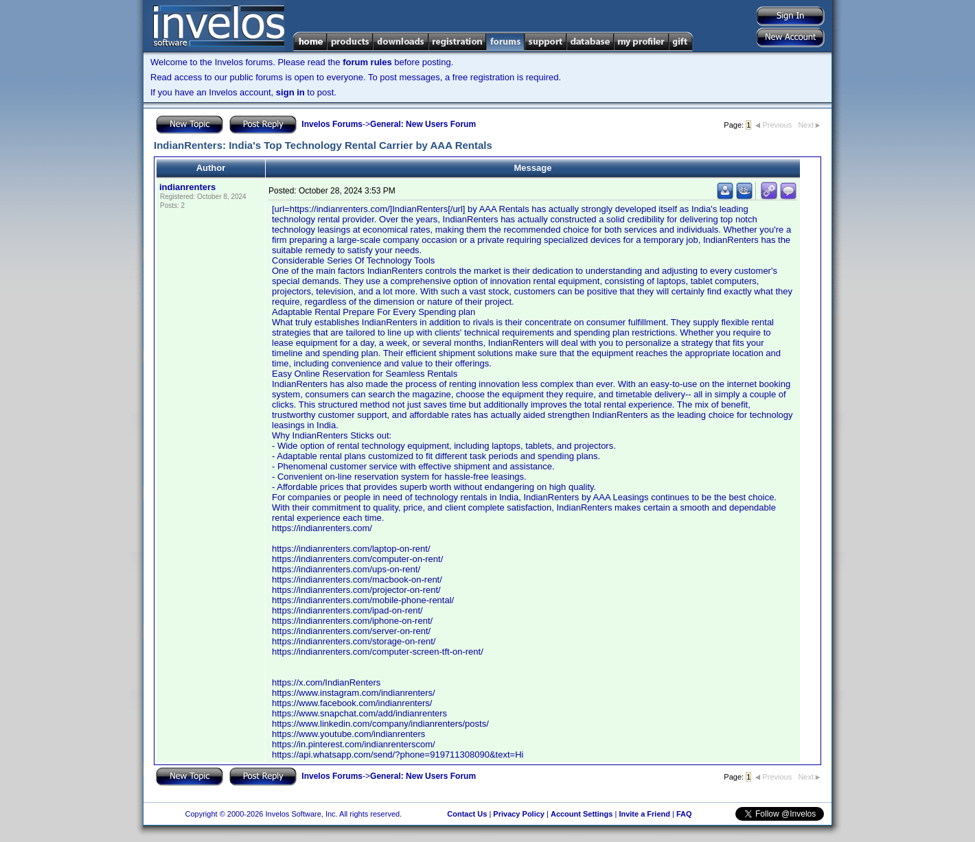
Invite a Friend (644, 814)
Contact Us (467, 814)
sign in (290, 92)
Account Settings (581, 814)
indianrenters (187, 187)
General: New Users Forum (423, 124)
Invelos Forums (332, 124)
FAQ (684, 814)
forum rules (367, 62)
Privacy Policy (518, 814)
